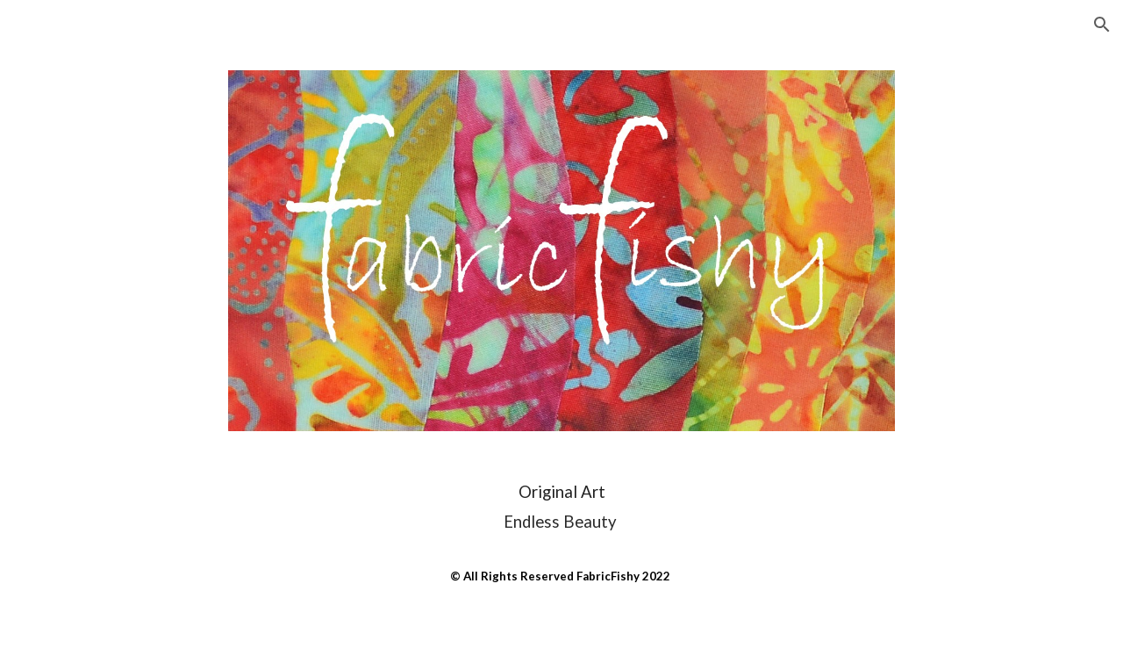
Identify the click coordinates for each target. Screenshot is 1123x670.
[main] (561, 532)
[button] (1102, 25)
